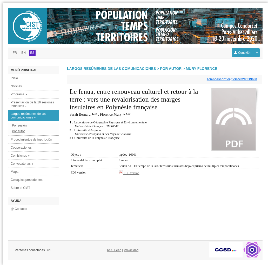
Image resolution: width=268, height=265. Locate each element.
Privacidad (131, 250)
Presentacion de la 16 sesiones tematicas (32, 104)
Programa (19, 94)
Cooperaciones (21, 147)
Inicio (14, 78)
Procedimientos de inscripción (31, 139)
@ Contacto (19, 209)
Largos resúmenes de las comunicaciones (28, 115)
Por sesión (19, 125)
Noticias (16, 86)
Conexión (242, 53)
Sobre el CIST (20, 188)
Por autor (18, 131)
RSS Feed (114, 250)
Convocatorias (22, 163)
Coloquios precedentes (27, 180)
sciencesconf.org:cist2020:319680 (232, 79)
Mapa (14, 172)
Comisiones (20, 155)
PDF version (129, 173)
